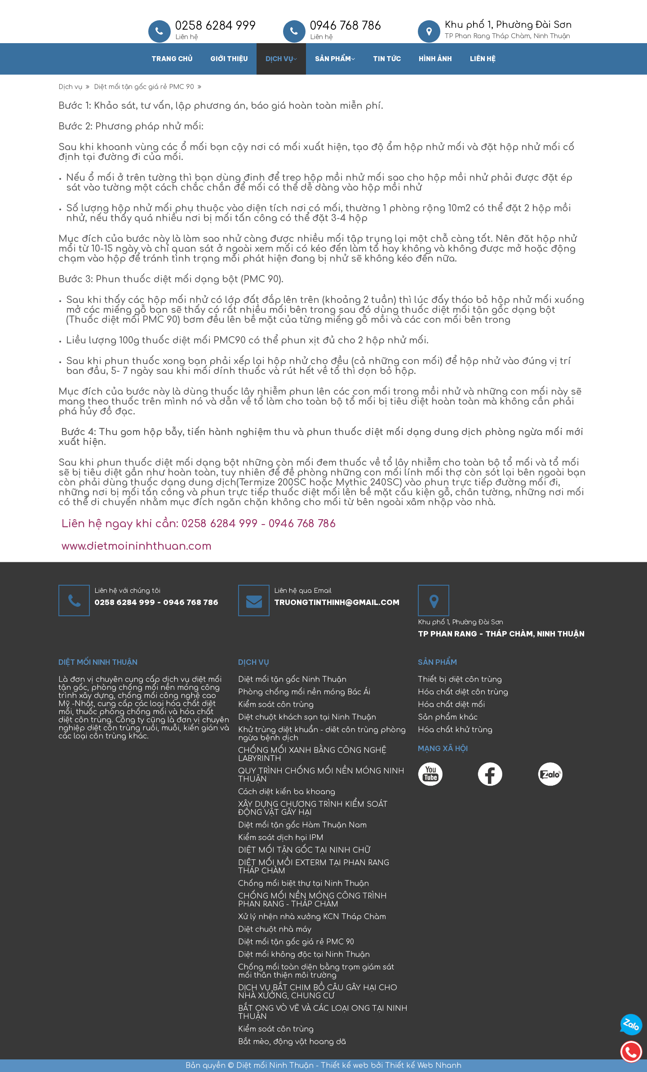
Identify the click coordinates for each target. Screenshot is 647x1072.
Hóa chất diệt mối (451, 705)
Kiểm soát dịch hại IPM (281, 838)
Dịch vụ (281, 59)
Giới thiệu (229, 59)
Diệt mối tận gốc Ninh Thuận (292, 680)
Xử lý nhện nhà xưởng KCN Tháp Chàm (312, 917)
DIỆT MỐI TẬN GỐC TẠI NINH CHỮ (304, 850)
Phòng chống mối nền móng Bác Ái (304, 692)
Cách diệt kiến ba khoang (286, 792)
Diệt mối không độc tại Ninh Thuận (304, 955)
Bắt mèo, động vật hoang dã (292, 1042)
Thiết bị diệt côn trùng (460, 680)
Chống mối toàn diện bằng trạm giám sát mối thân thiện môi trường (316, 971)
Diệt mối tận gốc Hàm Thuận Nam (302, 825)
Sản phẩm (335, 59)
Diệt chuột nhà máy (274, 929)
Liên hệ (483, 59)
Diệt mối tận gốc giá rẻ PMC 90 (147, 87)
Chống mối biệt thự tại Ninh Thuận (303, 884)
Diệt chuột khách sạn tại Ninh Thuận (307, 717)
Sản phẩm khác (448, 717)
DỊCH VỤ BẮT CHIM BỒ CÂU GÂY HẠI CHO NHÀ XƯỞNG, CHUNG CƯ (317, 992)
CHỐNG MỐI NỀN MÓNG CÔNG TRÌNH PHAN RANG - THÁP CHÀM (312, 900)
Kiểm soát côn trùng (276, 705)
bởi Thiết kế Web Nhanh (414, 1066)
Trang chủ (171, 59)
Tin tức (387, 59)
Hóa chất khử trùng (455, 730)
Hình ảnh (435, 59)
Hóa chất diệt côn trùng (463, 692)
